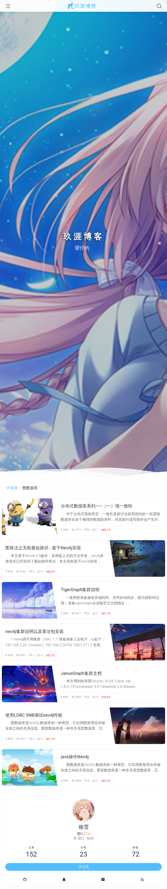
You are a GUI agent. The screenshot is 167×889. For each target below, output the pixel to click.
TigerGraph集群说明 (80, 589)
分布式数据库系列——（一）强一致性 (96, 505)
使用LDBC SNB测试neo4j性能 (33, 715)
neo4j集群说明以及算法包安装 (34, 631)
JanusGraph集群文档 (81, 673)
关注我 (84, 867)
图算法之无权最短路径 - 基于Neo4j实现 (43, 547)
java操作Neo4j (75, 756)
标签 (12, 488)
